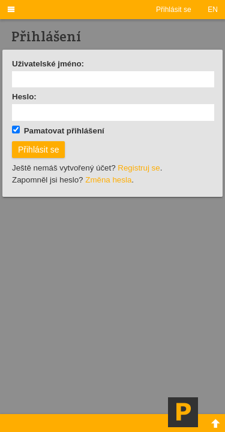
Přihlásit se (173, 9)
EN (213, 9)
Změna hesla (108, 179)
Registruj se (139, 167)
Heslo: (24, 96)
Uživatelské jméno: (48, 63)
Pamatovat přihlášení (58, 130)
